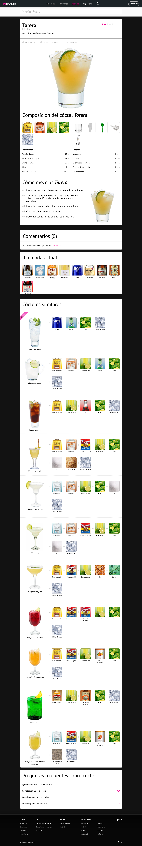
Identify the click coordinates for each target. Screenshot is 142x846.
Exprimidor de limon (81, 163)
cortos (44, 33)
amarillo (51, 33)
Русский (100, 830)
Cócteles (75, 4)
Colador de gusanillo (81, 167)
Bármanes (64, 4)
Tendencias (51, 4)
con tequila (37, 33)
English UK (84, 823)
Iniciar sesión (134, 4)
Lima (24, 167)
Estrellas (39, 830)
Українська (101, 827)
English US (84, 834)
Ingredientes (88, 4)
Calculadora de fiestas (43, 823)
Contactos (63, 827)
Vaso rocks (77, 154)
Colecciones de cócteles (44, 827)
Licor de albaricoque (30, 158)
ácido (29, 33)
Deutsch (83, 827)
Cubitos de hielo (29, 171)
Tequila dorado (28, 154)
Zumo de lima (28, 163)
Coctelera (77, 158)
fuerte (24, 33)
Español (83, 830)
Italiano (100, 834)
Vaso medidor (78, 171)
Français (100, 823)
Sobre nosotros (65, 823)
